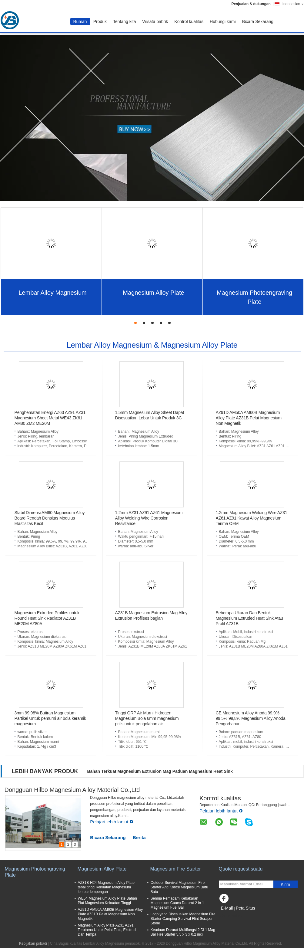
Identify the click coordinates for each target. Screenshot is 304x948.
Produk (100, 21)
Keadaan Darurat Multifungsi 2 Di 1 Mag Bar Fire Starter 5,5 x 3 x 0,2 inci (183, 932)
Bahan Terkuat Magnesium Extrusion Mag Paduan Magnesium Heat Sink (160, 771)
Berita (139, 837)
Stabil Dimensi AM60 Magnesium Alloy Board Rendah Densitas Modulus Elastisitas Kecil (50, 518)
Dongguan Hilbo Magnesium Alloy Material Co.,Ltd (72, 789)
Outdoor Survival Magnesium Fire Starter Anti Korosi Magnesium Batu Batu (179, 887)
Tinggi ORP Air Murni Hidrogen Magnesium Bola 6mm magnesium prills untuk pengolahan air (147, 718)
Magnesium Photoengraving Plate (254, 297)
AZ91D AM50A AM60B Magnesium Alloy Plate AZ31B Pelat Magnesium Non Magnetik (249, 418)
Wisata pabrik (155, 21)
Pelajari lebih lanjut (111, 821)
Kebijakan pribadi (33, 943)
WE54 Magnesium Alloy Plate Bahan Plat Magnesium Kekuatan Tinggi (107, 900)
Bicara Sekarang (258, 21)
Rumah (80, 21)
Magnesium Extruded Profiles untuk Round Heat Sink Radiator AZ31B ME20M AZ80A (47, 618)
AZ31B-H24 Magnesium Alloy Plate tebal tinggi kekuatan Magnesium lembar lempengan (106, 887)
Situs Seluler (231, 916)
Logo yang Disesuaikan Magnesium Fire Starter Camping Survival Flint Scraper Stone (183, 918)
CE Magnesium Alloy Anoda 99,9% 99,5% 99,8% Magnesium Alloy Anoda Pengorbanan (251, 718)
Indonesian (293, 4)
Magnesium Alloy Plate (153, 292)
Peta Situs (245, 908)
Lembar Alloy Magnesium (52, 292)
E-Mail (227, 908)
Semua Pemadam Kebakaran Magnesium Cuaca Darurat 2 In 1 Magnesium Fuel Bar (177, 903)
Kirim (285, 884)
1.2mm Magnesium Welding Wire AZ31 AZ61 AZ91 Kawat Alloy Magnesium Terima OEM (251, 518)
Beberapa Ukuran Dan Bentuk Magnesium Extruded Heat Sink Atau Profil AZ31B (249, 618)
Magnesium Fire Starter (175, 868)
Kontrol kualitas (188, 21)
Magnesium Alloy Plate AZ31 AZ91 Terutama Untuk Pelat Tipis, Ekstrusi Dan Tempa (107, 930)
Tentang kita (124, 21)
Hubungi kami (223, 21)
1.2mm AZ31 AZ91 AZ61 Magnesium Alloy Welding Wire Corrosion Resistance (149, 518)
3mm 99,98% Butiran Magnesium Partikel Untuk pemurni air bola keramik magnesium (50, 718)
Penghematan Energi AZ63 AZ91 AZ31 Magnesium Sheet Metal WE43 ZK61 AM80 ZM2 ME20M (50, 418)
